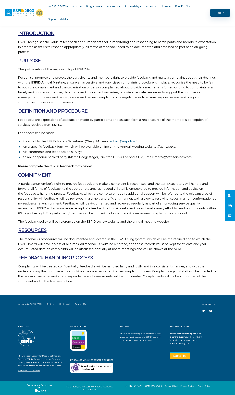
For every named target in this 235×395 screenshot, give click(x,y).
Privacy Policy (187, 386)
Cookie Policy (204, 386)
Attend (150, 6)
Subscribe (179, 355)
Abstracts (112, 6)
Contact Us (80, 304)
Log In (220, 12)
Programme (93, 6)
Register (50, 304)
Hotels (164, 6)
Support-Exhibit (57, 19)
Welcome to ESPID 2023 (30, 304)
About (75, 6)
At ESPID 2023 (57, 6)
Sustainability (131, 6)
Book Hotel (64, 304)
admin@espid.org (123, 141)
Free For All (181, 6)
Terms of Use (171, 386)
